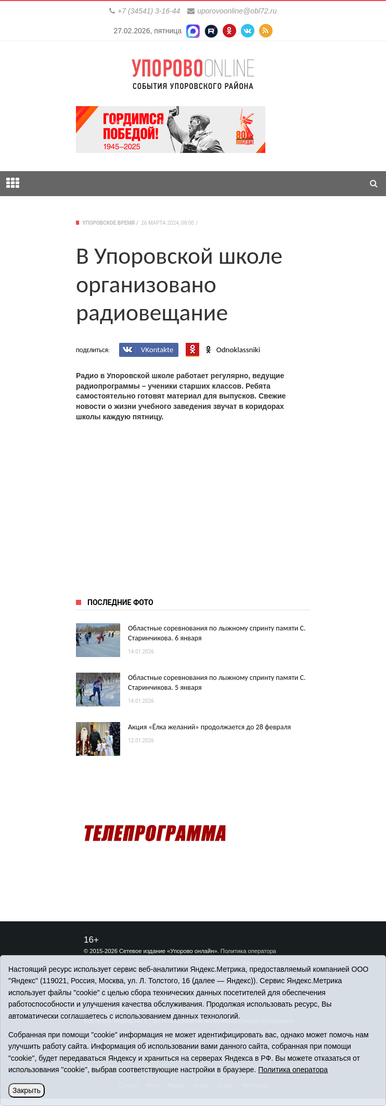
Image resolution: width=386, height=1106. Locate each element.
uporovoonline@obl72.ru (237, 11)
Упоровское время (108, 223)
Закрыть (26, 1090)
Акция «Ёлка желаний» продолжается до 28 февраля (209, 727)
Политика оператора (248, 951)
